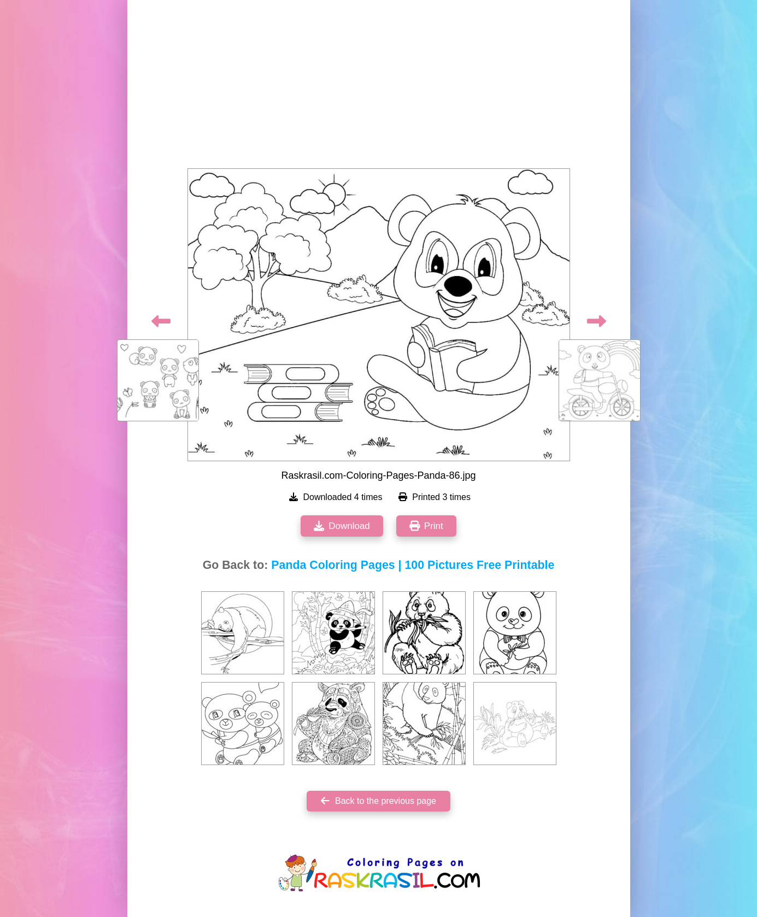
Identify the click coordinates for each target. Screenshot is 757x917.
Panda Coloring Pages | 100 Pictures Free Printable (412, 565)
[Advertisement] (378, 87)
